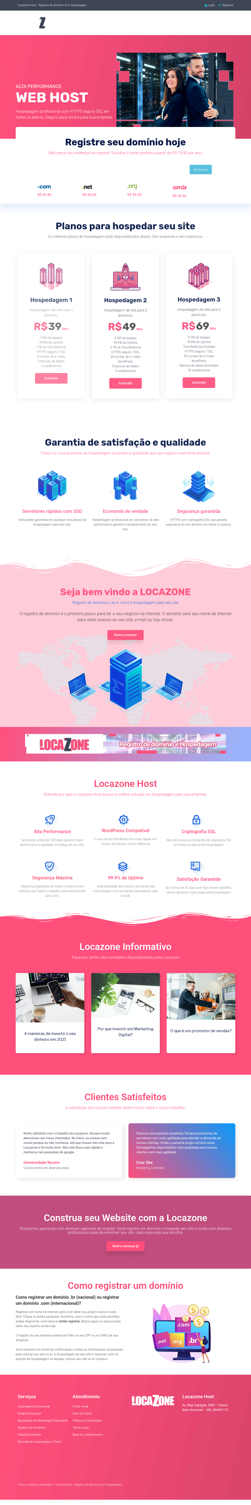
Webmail (172, 23)
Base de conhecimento (88, 1440)
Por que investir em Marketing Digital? (125, 1035)
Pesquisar (201, 169)
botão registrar (69, 1326)
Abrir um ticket (82, 1418)
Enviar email (80, 1411)
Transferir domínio (29, 1440)
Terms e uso (81, 1432)
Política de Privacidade (87, 1425)
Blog (193, 23)
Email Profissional (29, 1418)
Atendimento (217, 23)
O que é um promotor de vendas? (201, 1034)
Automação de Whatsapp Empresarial (42, 1425)
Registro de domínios (31, 1432)
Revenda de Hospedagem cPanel (39, 1447)
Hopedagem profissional (34, 1411)
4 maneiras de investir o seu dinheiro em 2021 (50, 1040)
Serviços (147, 23)
